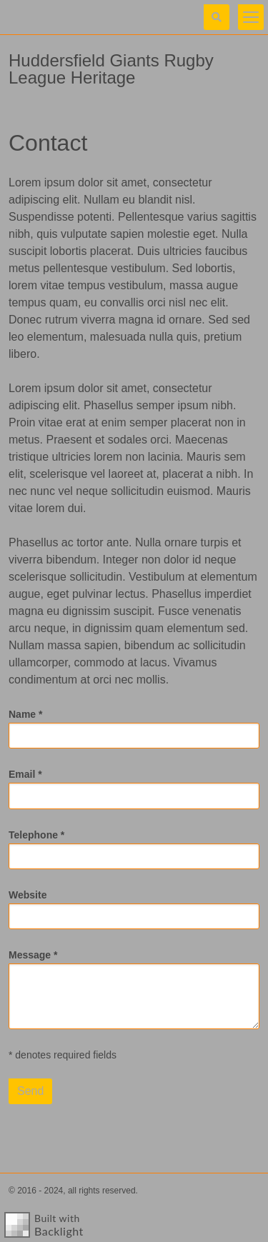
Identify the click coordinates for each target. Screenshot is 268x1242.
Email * (25, 774)
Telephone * (36, 835)
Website (27, 895)
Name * (25, 714)
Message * (33, 955)
